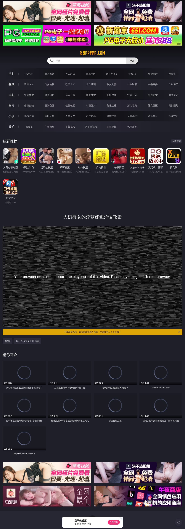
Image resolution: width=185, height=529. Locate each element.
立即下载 (113, 522)
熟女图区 (153, 105)
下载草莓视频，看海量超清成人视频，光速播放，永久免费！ (122, 332)
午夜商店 (49, 126)
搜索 (131, 60)
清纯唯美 (132, 105)
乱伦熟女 (153, 95)
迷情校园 (111, 116)
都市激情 (29, 116)
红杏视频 (111, 126)
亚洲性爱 (29, 95)
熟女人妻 (111, 84)
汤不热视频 (91, 126)
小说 (11, 116)
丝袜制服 (132, 84)
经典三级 (132, 95)
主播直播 (153, 84)
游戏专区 (91, 73)
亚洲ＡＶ (29, 84)
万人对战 (70, 73)
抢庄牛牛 (173, 73)
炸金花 (132, 73)
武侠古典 (91, 116)
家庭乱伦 (49, 116)
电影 (11, 95)
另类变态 (173, 95)
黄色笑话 (153, 116)
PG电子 (29, 73)
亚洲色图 (49, 105)
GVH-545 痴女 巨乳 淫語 (27, 341)
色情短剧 (132, 126)
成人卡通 (70, 95)
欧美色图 (70, 105)
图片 (11, 105)
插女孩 (29, 126)
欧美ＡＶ (70, 84)
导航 (11, 127)
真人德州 (49, 73)
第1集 (7, 341)
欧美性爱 (91, 95)
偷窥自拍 (29, 105)
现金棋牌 (153, 73)
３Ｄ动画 (91, 84)
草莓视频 (70, 126)
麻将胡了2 (111, 73)
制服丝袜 (111, 95)
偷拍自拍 (49, 95)
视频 (11, 84)
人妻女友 (70, 116)
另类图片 (173, 105)
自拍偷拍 (49, 84)
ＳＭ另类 (173, 84)
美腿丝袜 (111, 105)
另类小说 (132, 116)
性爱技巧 (173, 116)
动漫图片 (91, 105)
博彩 (11, 74)
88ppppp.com (92, 53)
